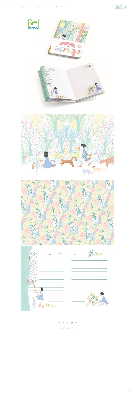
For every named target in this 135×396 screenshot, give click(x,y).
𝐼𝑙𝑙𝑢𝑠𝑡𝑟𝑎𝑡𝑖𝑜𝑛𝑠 (24, 7)
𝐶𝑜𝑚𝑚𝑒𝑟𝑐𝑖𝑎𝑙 (35, 7)
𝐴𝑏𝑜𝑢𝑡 (57, 7)
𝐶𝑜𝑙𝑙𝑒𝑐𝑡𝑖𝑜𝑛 (15, 7)
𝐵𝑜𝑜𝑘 (43, 7)
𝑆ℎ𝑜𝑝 (49, 7)
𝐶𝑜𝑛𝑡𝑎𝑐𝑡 (63, 7)
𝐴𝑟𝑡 (8, 7)
